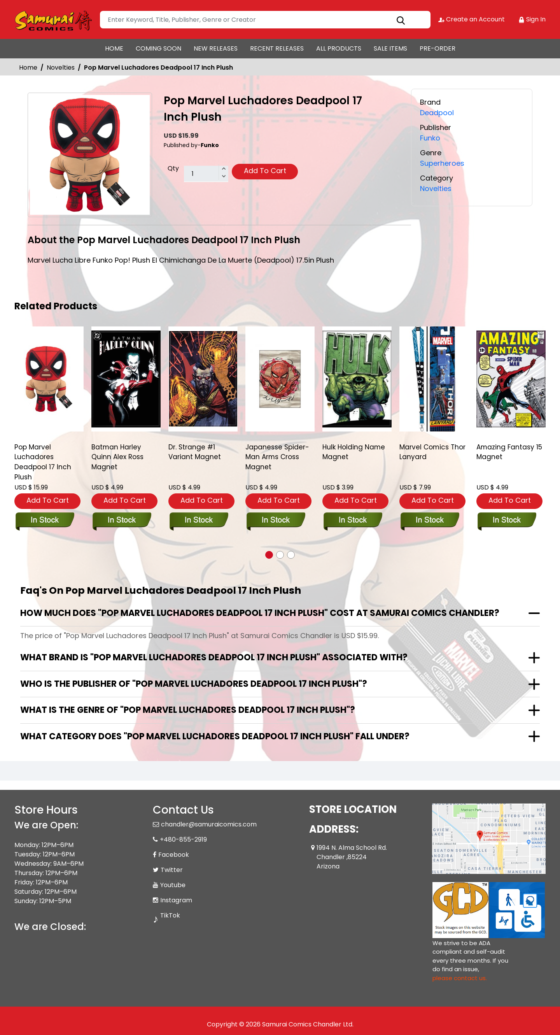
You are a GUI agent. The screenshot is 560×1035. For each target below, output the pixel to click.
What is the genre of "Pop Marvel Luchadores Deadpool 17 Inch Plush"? (187, 709)
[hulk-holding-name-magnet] (357, 379)
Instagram (176, 899)
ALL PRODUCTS (338, 48)
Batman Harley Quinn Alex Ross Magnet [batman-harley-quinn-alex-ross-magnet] (117, 457)
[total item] (206, 174)
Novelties (61, 67)
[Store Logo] (53, 19)
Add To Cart (265, 170)
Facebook (173, 854)
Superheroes (442, 162)
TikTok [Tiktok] (170, 914)
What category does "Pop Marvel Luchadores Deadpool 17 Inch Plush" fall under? (215, 736)
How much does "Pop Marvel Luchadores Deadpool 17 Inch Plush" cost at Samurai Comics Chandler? (259, 613)
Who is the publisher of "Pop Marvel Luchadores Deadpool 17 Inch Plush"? (193, 683)
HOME (114, 48)
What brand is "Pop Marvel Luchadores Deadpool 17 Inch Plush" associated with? (214, 657)
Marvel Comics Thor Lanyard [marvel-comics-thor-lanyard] (432, 452)
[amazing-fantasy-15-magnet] (511, 379)
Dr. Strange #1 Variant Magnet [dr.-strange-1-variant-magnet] (194, 452)
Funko (430, 137)
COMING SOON (158, 48)
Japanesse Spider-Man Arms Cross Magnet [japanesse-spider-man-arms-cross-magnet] (277, 457)
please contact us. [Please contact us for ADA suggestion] (459, 978)
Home (28, 67)
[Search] (265, 19)
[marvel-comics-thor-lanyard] (434, 379)
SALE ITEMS (390, 48)
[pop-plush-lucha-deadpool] (49, 379)
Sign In (532, 19)
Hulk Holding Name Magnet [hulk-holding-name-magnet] (353, 452)
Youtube (173, 884)
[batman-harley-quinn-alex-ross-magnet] (126, 379)
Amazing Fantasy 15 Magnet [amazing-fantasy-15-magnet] (509, 452)
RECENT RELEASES (277, 48)
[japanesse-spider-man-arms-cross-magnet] (280, 379)
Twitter (172, 869)
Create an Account (471, 19)
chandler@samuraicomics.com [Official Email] (209, 823)
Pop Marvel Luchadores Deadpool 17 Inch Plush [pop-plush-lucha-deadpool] (42, 462)
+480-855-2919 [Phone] (183, 839)
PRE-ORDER (437, 48)
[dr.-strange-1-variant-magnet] (203, 379)
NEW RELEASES (216, 48)
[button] (269, 554)
